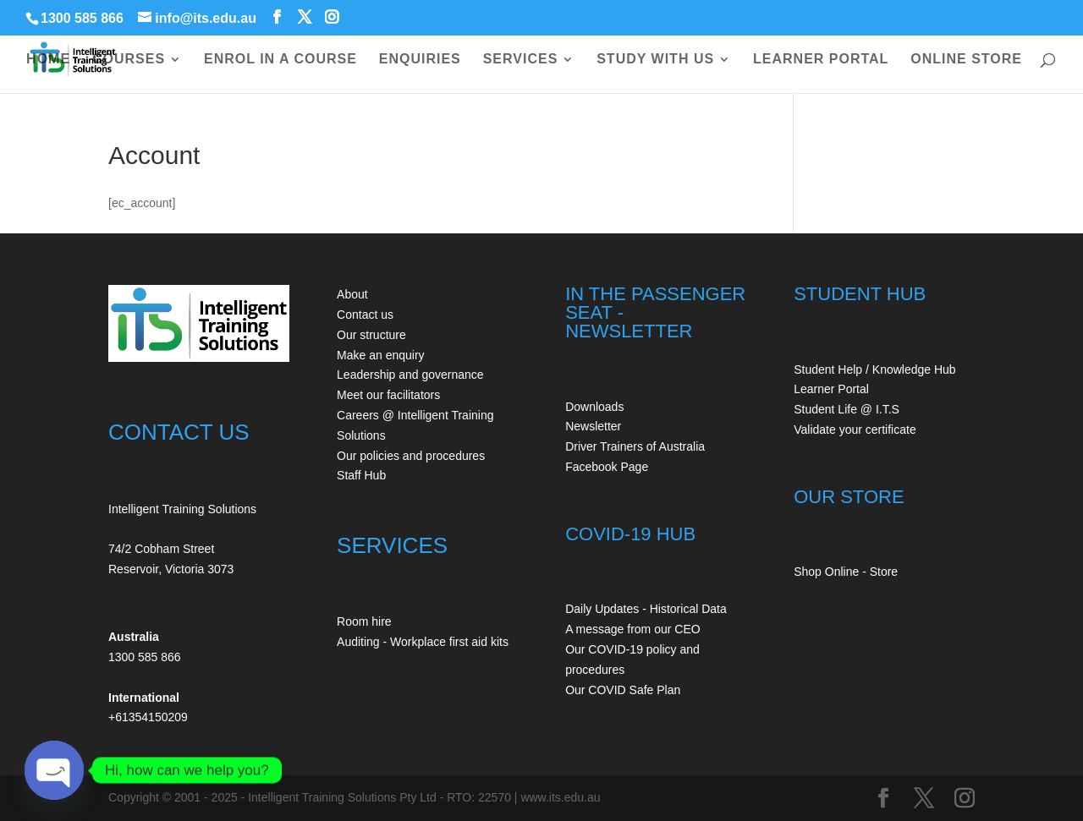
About (352, 294)
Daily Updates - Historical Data (646, 609)
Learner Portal (831, 389)
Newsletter (593, 426)
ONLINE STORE (966, 59)
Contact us (365, 314)
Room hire (364, 621)
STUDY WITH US (655, 59)
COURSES (128, 59)
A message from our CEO (633, 629)
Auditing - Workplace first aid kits (423, 642)
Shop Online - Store (846, 571)
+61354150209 (148, 717)
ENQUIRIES (420, 59)
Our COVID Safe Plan (622, 690)
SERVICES (520, 59)
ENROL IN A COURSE (280, 59)
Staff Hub (361, 475)
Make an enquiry (381, 355)
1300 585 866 (82, 18)
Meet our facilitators (388, 395)
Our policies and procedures (411, 455)
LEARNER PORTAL (820, 59)
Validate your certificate (854, 429)
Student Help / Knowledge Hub (874, 369)
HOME (48, 59)
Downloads (594, 406)
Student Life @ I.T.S (846, 409)
